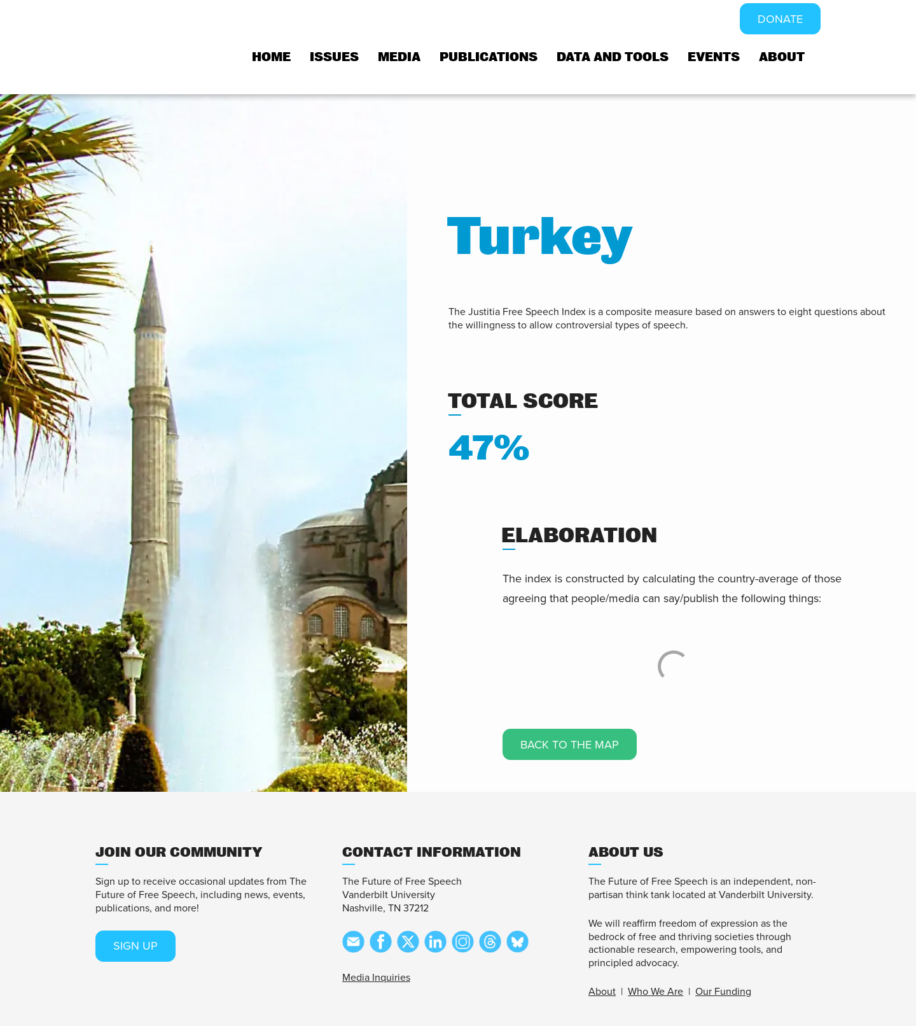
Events (714, 57)
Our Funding (723, 991)
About (782, 57)
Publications (489, 57)
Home (271, 57)
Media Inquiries (376, 977)
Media (399, 57)
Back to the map (569, 745)
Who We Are (655, 991)
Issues (334, 57)
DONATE (780, 19)
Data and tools (613, 57)
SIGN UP (135, 946)
